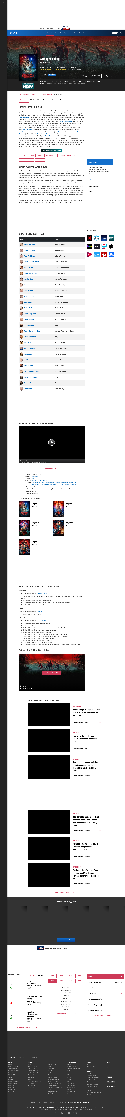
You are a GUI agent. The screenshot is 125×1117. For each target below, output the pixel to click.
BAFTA (89, 1088)
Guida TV (31, 1083)
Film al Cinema (13, 1066)
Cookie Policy (78, 1109)
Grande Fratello (52, 1077)
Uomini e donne (52, 1075)
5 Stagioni (52, 74)
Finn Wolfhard (67, 83)
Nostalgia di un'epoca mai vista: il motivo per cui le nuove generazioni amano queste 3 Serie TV (85, 766)
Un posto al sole (53, 1081)
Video (10, 1077)
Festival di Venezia (93, 1078)
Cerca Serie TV (33, 1071)
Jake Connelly (29, 348)
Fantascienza (73, 81)
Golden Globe (91, 1075)
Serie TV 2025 (32, 1068)
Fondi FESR (88, 1109)
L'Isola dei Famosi (53, 1085)
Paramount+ (71, 1094)
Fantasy (65, 996)
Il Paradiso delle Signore (55, 1087)
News (10, 1064)
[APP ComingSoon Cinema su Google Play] (109, 1102)
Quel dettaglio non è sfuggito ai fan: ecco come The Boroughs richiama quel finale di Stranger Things (85, 821)
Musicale (65, 1007)
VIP (108, 1072)
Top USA (32, 975)
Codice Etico (44, 1109)
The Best (40, 975)
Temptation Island (53, 1079)
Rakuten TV (71, 1092)
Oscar (89, 1073)
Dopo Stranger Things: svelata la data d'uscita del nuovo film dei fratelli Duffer (86, 712)
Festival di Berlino (92, 1082)
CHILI (69, 1081)
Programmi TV (52, 1092)
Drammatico (64, 990)
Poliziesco (65, 1010)
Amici (49, 1089)
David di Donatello (92, 1084)
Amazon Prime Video (74, 1073)
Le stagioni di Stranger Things (67, 155)
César (89, 1090)
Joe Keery (28, 302)
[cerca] (121, 33)
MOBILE (109, 1077)
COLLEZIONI (111, 1082)
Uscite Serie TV (33, 1077)
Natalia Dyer (28, 279)
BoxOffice (11, 1073)
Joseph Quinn (29, 383)
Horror (65, 998)
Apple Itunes (71, 1085)
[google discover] (65, 1113)
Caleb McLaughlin (31, 273)
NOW (69, 1077)
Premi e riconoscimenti (26, 160)
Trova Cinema (12, 1068)
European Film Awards (94, 1092)
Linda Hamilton (30, 337)
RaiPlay (69, 1089)
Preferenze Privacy (66, 1109)
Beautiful (50, 1071)
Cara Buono (28, 291)
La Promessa (52, 1073)
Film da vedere (13, 1081)
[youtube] (69, 1113)
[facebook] (55, 1113)
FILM (10, 1062)
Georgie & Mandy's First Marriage (34, 998)
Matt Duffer (50, 81)
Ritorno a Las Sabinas (54, 1083)
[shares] (99, 722)
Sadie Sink (28, 308)
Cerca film (11, 1089)
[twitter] (76, 1113)
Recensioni (11, 1079)
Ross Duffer (57, 81)
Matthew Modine (30, 360)
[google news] (62, 1113)
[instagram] (58, 1113)
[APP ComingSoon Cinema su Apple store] (96, 1102)
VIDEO (109, 1067)
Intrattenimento (65, 1001)
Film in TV (11, 1075)
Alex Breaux (28, 342)
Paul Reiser (28, 366)
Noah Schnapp (30, 296)
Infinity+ (69, 1079)
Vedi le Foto (40, 160)
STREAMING (71, 1062)
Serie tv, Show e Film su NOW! (51, 150)
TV (48, 1062)
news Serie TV (76, 733)
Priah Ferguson (30, 314)
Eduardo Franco (30, 377)
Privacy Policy (54, 1109)
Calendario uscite (13, 1071)
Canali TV (51, 1094)
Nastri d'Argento (92, 1086)
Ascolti (50, 1096)
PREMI (89, 1071)
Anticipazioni (52, 1068)
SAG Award (90, 1094)
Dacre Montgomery (31, 371)
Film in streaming (13, 1083)
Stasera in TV (52, 1064)
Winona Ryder (48, 83)
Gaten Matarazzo (30, 267)
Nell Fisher (28, 354)
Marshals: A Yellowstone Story (32, 1013)
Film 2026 (11, 1085)
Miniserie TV (64, 1004)
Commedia (65, 987)
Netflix (69, 1071)
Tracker (29, 981)
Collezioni (11, 1092)
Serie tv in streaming (34, 1081)
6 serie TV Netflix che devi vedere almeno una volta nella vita (84, 739)
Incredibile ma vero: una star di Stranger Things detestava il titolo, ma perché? (85, 847)
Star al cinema (91, 1066)
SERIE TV (31, 1062)
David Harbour (58, 83)
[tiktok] (72, 1113)
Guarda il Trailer (50, 155)
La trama (22, 155)
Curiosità (31, 155)
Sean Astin (28, 389)
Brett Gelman (29, 325)
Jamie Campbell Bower (33, 331)
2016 (84, 81)
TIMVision (70, 1083)
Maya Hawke (29, 319)
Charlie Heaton (30, 285)
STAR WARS (111, 1087)
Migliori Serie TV (33, 1073)
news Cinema (76, 706)
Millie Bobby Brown (79, 83)
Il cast (40, 155)
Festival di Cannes (93, 1080)
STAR (89, 1062)
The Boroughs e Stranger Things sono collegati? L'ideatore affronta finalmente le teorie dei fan (85, 874)
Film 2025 (11, 1087)
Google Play (71, 1087)
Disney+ (69, 1075)
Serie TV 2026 (32, 1066)
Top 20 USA (32, 1075)
